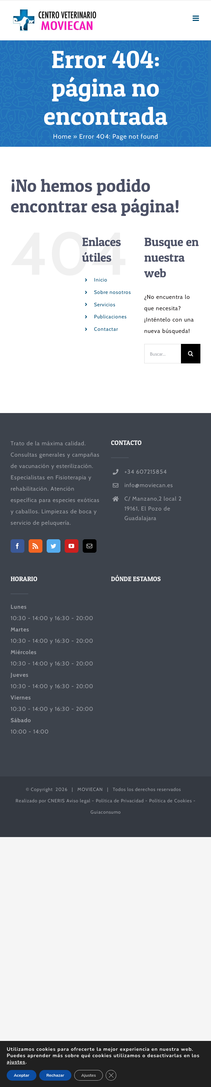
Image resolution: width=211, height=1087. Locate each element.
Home (62, 136)
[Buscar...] (162, 353)
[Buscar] (190, 353)
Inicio (100, 280)
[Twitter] (53, 546)
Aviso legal (78, 800)
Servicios (105, 304)
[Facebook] (17, 546)
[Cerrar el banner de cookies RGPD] (111, 1075)
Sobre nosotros (112, 292)
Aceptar (21, 1075)
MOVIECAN (90, 789)
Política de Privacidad (120, 800)
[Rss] (35, 546)
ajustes (16, 1062)
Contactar (106, 329)
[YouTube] (71, 546)
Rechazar (55, 1075)
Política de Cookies (170, 800)
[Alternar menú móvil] (196, 18)
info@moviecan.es (148, 485)
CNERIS (56, 800)
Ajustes (88, 1075)
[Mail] (89, 546)
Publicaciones (110, 316)
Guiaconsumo (105, 812)
